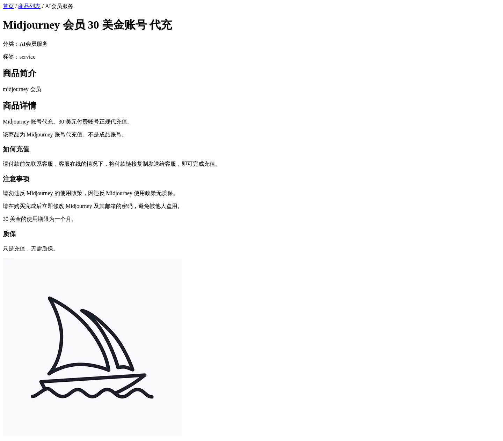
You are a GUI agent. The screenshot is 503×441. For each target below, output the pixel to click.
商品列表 (29, 6)
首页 (8, 6)
